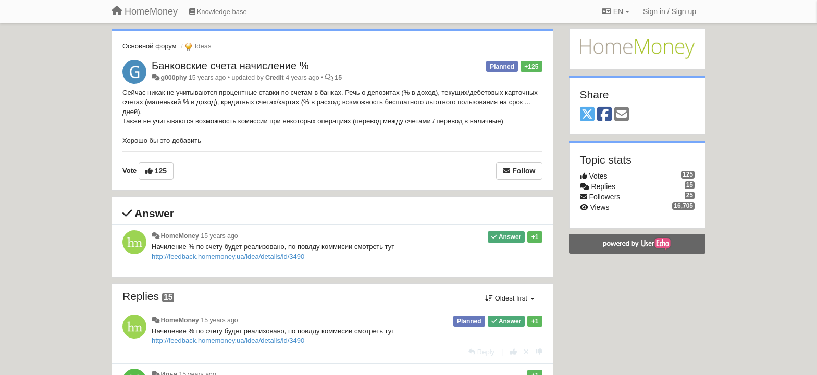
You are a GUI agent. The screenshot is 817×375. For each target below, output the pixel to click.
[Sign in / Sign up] (669, 11)
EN (615, 11)
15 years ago (219, 236)
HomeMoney (179, 236)
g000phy (173, 77)
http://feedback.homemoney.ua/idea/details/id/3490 (228, 256)
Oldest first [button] (509, 298)
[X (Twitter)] (587, 115)
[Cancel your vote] (526, 352)
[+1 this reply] (513, 352)
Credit (274, 77)
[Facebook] (604, 115)
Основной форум (149, 46)
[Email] (621, 115)
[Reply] (481, 352)
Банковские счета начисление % (230, 65)
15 (338, 77)
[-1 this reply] (539, 352)
